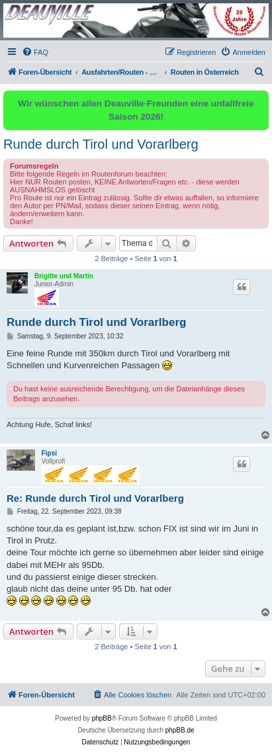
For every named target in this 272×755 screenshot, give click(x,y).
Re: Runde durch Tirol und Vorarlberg (95, 498)
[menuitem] (35, 52)
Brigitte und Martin (63, 276)
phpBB (102, 718)
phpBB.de (180, 730)
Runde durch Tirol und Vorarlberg (101, 144)
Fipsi (49, 453)
